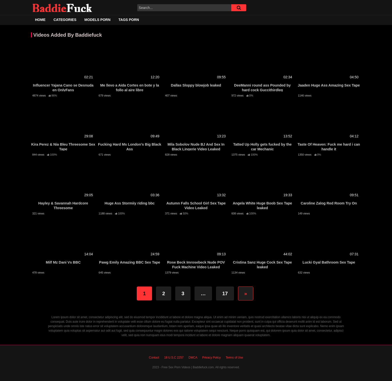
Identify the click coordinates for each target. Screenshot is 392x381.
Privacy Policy (211, 357)
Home (40, 20)
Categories (65, 20)
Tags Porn (128, 20)
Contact (154, 357)
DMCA (192, 357)
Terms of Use (234, 357)
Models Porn (97, 20)
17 (225, 293)
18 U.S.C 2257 (174, 357)
